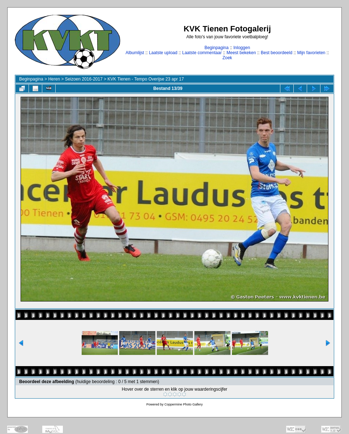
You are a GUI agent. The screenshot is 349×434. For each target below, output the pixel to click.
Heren (54, 79)
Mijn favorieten (311, 52)
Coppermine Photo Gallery (183, 404)
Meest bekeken (241, 52)
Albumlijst (134, 52)
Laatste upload (163, 52)
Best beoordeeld (276, 52)
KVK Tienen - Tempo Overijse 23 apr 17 (146, 79)
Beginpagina (216, 47)
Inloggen (241, 47)
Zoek (227, 57)
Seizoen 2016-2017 (84, 79)
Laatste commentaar (201, 52)
